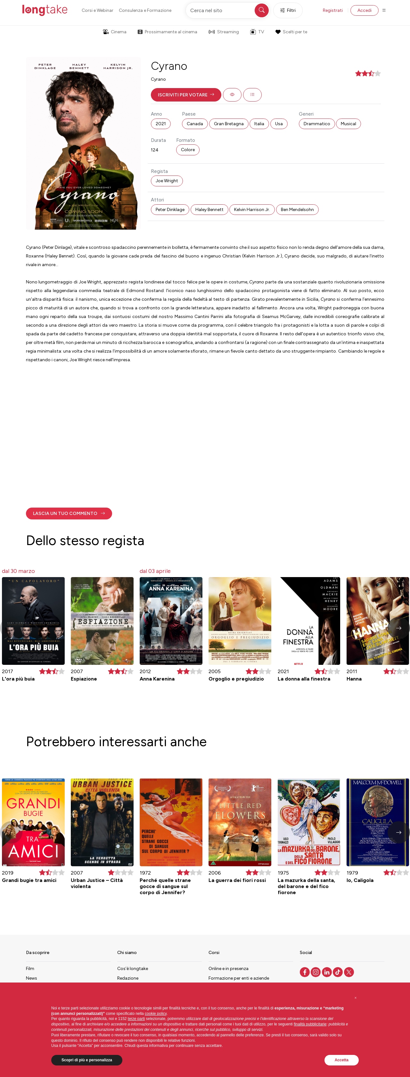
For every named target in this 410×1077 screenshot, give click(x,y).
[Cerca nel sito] (227, 10)
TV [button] (257, 32)
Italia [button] (259, 123)
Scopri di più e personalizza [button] (87, 1060)
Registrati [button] (333, 10)
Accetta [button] (341, 1060)
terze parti (136, 1018)
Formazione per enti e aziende (239, 978)
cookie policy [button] (156, 1013)
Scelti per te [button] (291, 32)
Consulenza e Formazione (145, 10)
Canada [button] (195, 123)
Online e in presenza (229, 968)
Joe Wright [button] (167, 181)
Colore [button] (188, 149)
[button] (186, 95)
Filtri (288, 10)
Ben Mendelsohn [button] (297, 209)
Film (30, 968)
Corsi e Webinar (97, 10)
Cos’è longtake (132, 968)
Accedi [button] (364, 10)
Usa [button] (279, 123)
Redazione (127, 978)
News (31, 978)
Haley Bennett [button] (209, 209)
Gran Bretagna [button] (229, 123)
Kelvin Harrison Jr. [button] (252, 209)
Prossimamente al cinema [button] (167, 32)
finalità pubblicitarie (310, 1024)
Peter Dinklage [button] (170, 209)
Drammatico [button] (317, 123)
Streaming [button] (224, 32)
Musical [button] (348, 123)
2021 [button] (161, 123)
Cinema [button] (115, 32)
